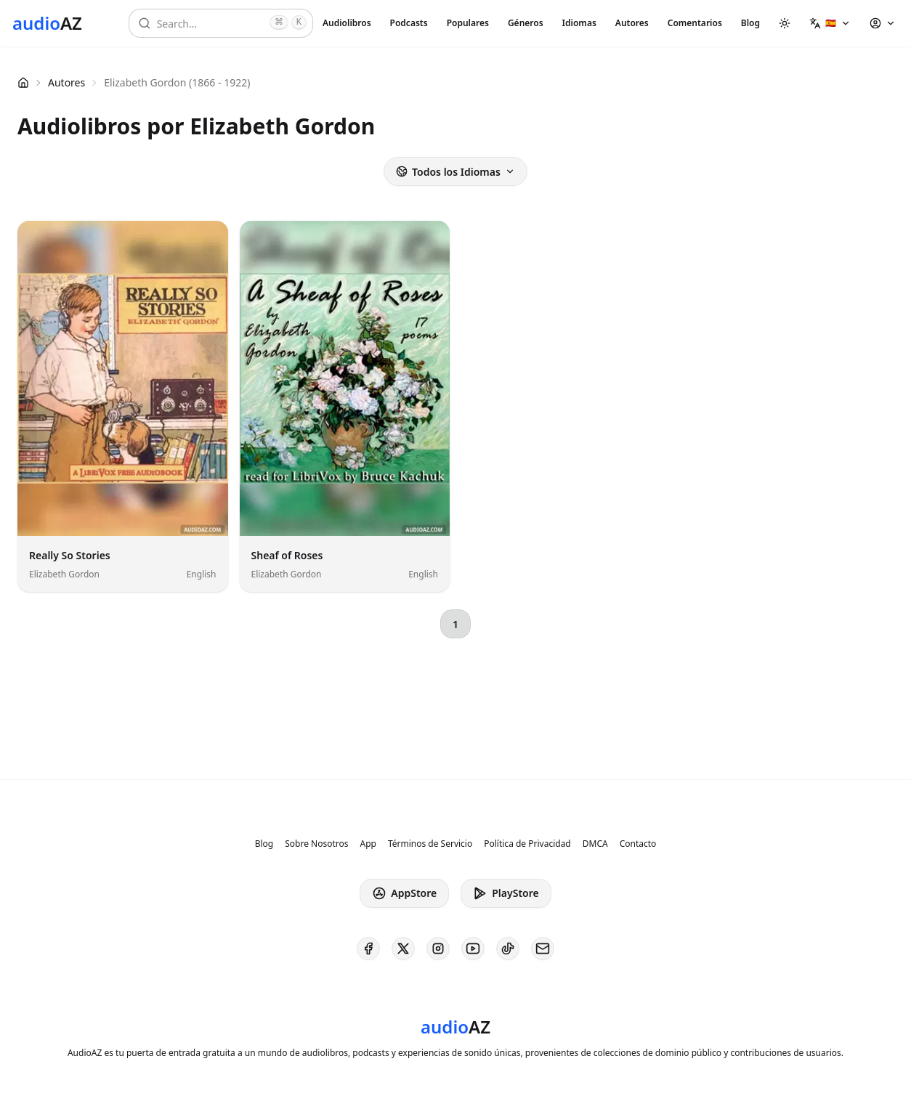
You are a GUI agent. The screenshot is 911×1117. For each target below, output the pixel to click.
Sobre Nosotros (316, 844)
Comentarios (695, 23)
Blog (750, 23)
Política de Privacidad (527, 844)
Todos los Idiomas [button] (455, 172)
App (368, 844)
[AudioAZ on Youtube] (473, 948)
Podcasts (409, 23)
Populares (468, 23)
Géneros (525, 23)
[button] (830, 23)
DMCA (595, 844)
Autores (632, 23)
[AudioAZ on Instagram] (438, 948)
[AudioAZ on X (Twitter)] (403, 948)
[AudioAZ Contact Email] (542, 948)
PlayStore (505, 893)
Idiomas (579, 23)
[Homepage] (47, 23)
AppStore (404, 893)
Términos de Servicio (430, 844)
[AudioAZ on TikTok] (507, 948)
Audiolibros (347, 23)
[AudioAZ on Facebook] (368, 948)
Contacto (638, 844)
